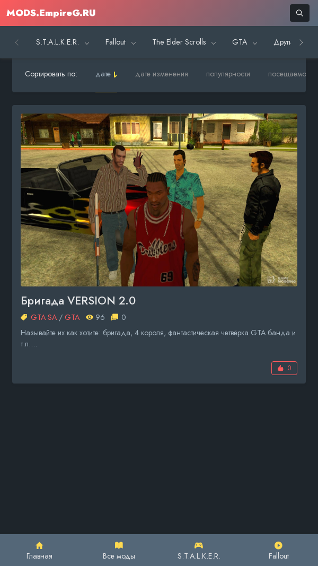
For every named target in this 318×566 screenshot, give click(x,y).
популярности (228, 73)
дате (103, 73)
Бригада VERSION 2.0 (78, 301)
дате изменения (161, 73)
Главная (39, 551)
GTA (72, 317)
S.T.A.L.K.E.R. (199, 551)
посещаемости (292, 73)
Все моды (119, 551)
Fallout (278, 551)
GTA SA (44, 317)
